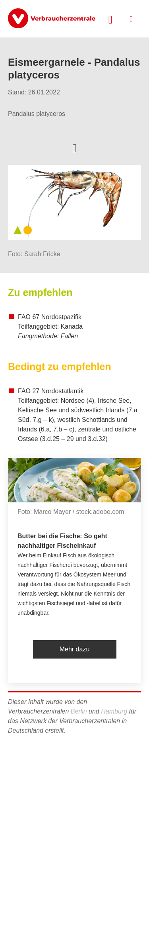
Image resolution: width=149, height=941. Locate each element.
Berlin (79, 711)
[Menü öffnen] (131, 19)
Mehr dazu (75, 649)
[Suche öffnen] (110, 19)
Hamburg (114, 711)
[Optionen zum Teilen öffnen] (74, 147)
